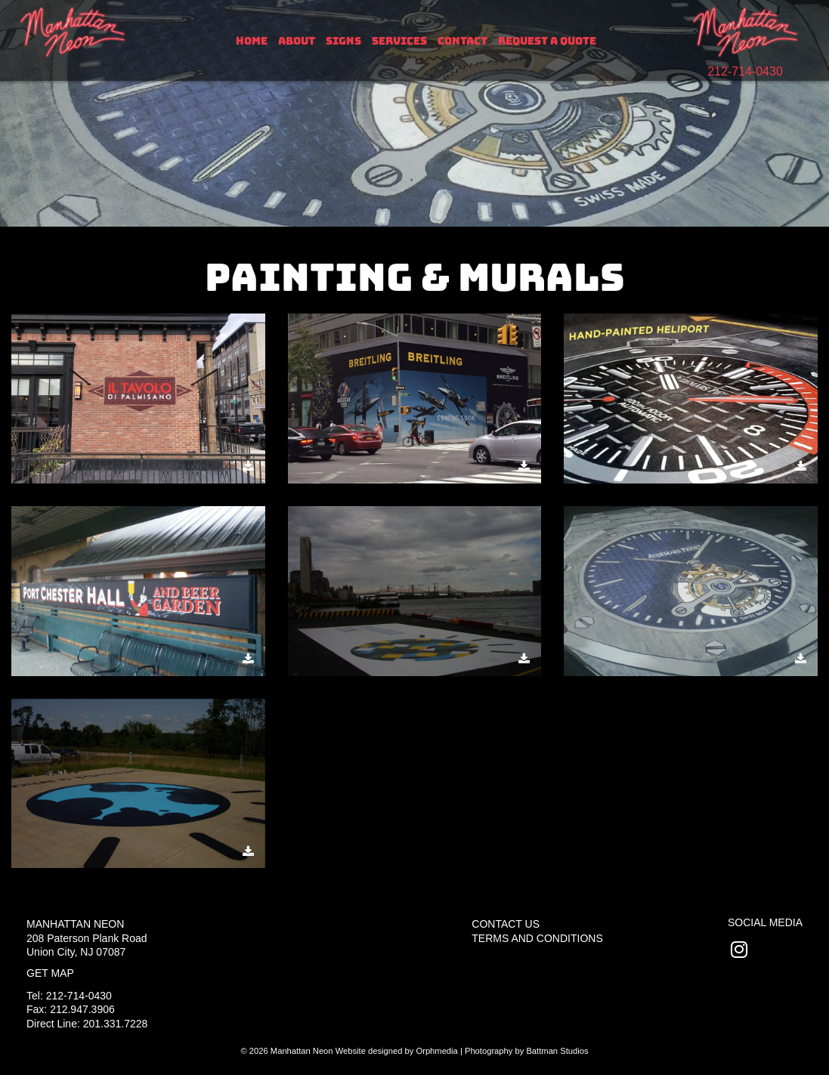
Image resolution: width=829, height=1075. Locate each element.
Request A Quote (547, 41)
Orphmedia (436, 1050)
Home (252, 41)
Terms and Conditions (537, 938)
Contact (462, 41)
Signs (343, 41)
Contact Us (506, 924)
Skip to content (61, 9)
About (296, 41)
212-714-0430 (745, 71)
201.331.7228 (115, 1024)
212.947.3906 (82, 1009)
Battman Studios (557, 1050)
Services (399, 41)
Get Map (50, 973)
